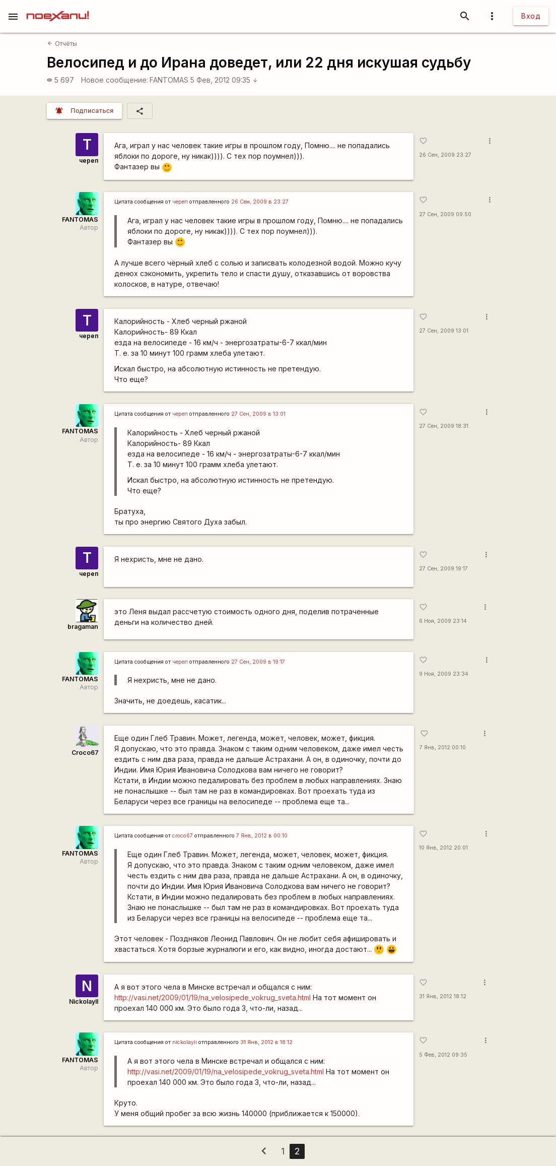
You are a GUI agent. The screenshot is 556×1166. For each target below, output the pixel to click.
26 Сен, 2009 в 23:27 (260, 202)
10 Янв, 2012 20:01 (443, 848)
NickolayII (83, 1001)
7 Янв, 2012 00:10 (443, 747)
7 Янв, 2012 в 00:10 (262, 835)
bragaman (82, 626)
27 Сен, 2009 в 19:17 (258, 662)
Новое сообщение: (114, 80)
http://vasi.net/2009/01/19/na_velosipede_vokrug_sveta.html (212, 997)
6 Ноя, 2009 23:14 (443, 621)
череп (88, 160)
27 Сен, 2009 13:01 (443, 331)
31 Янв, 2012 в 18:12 (266, 1042)
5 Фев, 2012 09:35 (224, 80)
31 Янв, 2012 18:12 (442, 996)
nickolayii (184, 1042)
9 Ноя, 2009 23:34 (443, 674)
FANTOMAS (169, 80)
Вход (530, 16)
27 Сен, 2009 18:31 (443, 426)
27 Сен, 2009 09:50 (445, 214)
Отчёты (62, 43)
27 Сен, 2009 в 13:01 (258, 414)
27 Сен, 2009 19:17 (443, 568)
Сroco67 (85, 752)
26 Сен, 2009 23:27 (445, 155)
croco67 (182, 835)
